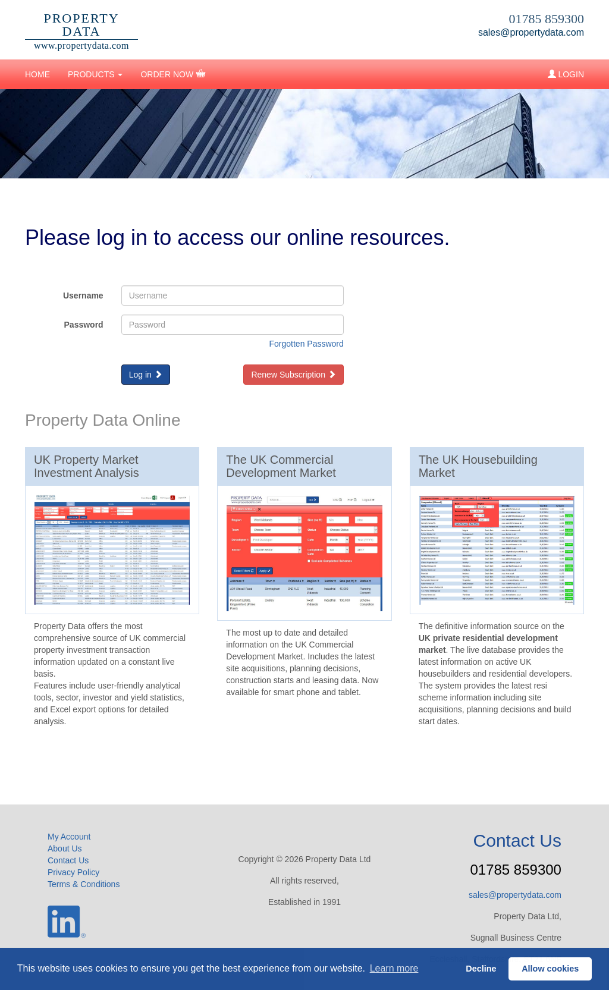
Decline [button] (481, 968)
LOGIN (566, 74)
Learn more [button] (394, 968)
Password (83, 324)
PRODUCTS (95, 74)
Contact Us (68, 860)
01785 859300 (547, 18)
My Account (69, 836)
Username (83, 295)
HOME (37, 74)
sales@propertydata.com (531, 32)
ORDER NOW (172, 73)
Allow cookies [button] (550, 968)
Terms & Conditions (84, 884)
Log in (145, 374)
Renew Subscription (293, 374)
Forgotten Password (306, 343)
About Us (65, 848)
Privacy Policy (73, 872)
